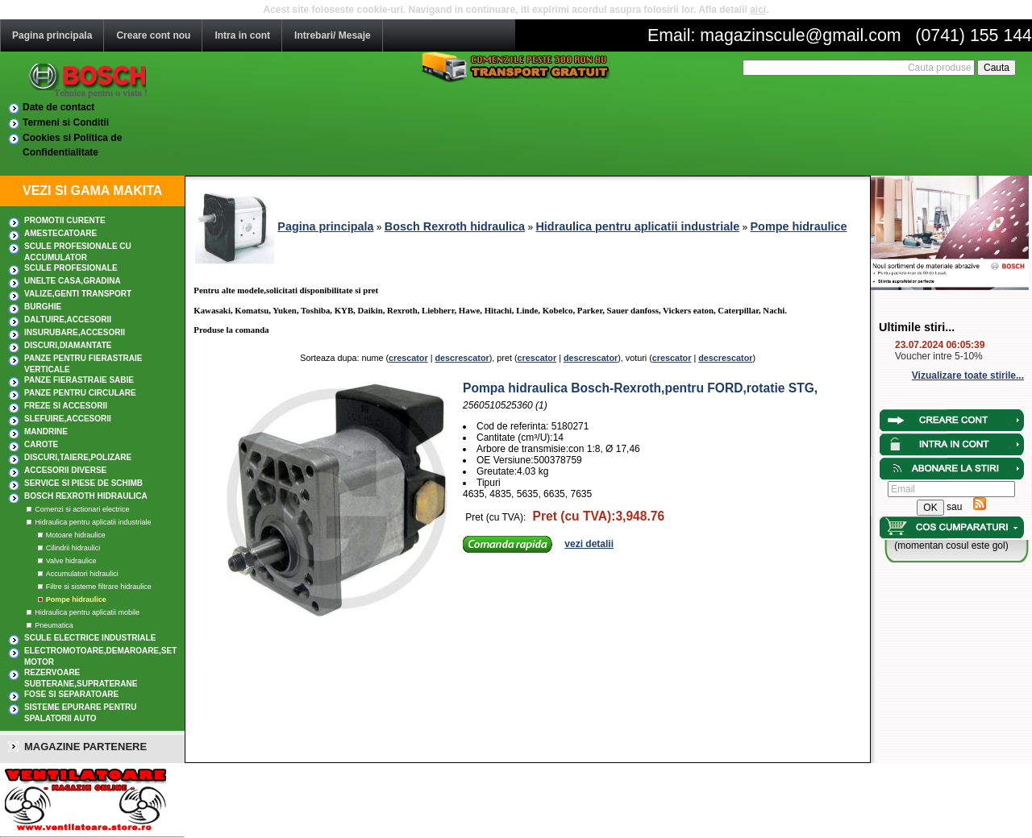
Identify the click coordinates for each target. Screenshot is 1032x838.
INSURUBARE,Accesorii (74, 332)
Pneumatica (54, 625)
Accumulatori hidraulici (82, 574)
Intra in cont (242, 35)
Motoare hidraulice (76, 535)
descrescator (462, 358)
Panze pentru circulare (80, 392)
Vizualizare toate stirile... (968, 375)
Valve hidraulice (71, 561)
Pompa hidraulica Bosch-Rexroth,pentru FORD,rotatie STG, (640, 388)
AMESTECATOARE (60, 233)
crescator (408, 358)
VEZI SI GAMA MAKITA (92, 190)
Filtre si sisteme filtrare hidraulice (99, 587)
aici (758, 9)
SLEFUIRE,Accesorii (67, 418)
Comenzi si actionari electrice (82, 509)
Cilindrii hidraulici (73, 548)
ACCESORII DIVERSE (65, 470)
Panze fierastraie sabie (79, 379)
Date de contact (58, 107)
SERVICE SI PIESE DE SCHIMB (83, 483)
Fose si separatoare (71, 694)
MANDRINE (46, 431)
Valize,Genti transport (77, 293)
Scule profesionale (71, 267)
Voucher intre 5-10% (939, 356)
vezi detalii (589, 544)
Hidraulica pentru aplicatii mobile (87, 612)
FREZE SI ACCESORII (65, 405)
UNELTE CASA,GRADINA (72, 280)
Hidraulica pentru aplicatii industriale (93, 522)
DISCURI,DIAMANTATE (68, 345)
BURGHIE (42, 306)
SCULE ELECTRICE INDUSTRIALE (90, 637)
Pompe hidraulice (76, 599)
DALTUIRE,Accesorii (67, 319)
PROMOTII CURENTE (65, 220)
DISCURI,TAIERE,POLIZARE (77, 457)
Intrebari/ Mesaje (332, 35)
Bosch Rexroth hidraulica (86, 496)
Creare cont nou (153, 35)
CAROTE (41, 444)
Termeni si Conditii (66, 122)
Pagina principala (52, 35)
